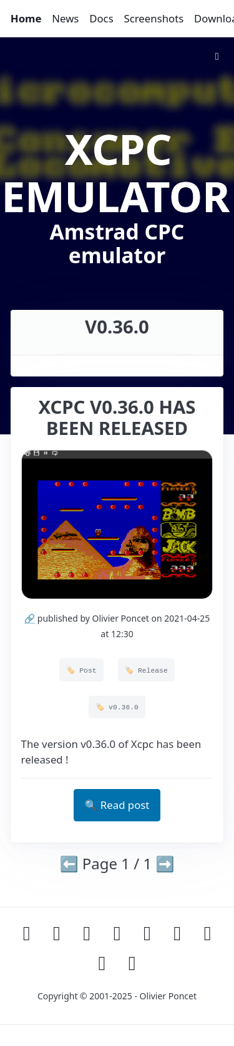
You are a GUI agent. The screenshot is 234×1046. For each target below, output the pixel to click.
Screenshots (153, 18)
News (65, 18)
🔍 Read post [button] (117, 805)
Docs (101, 18)
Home (26, 18)
